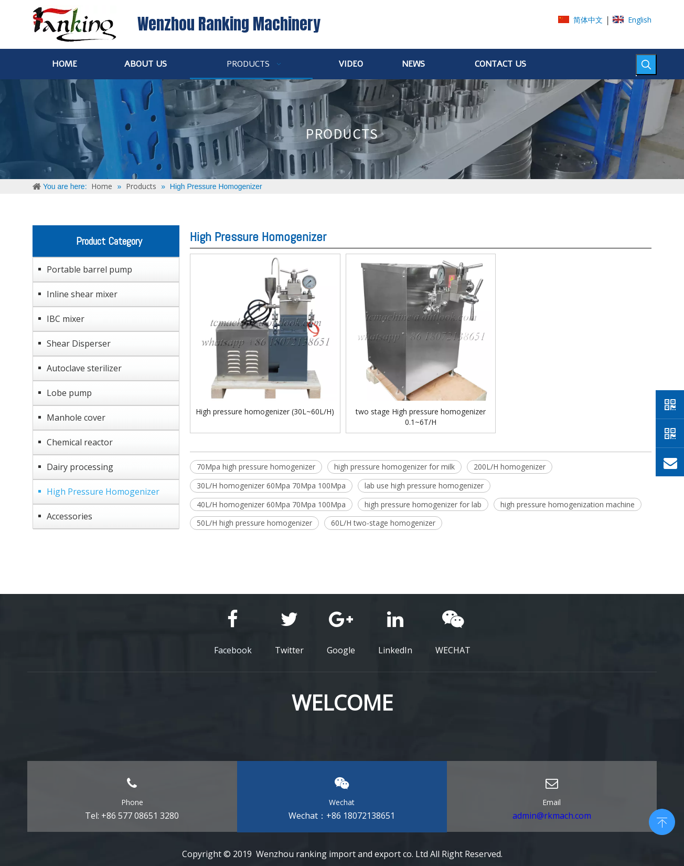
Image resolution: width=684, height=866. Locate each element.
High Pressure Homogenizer (103, 491)
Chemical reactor (80, 442)
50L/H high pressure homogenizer (254, 523)
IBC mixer (65, 319)
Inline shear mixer (82, 294)
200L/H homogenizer (510, 467)
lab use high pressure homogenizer (424, 486)
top (662, 821)
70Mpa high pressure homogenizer (256, 467)
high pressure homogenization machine (567, 504)
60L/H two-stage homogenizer (383, 523)
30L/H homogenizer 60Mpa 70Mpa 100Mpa (271, 486)
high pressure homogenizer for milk (394, 467)
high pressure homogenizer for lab (423, 504)
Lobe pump (69, 393)
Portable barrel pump (89, 269)
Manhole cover (76, 417)
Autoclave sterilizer (84, 368)
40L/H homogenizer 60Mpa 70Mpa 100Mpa (271, 504)
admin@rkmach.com (551, 815)
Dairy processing (80, 467)
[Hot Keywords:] (646, 64)
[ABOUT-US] (342, 129)
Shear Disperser (79, 343)
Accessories (69, 516)
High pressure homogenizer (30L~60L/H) (265, 411)
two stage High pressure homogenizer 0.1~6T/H (421, 416)
